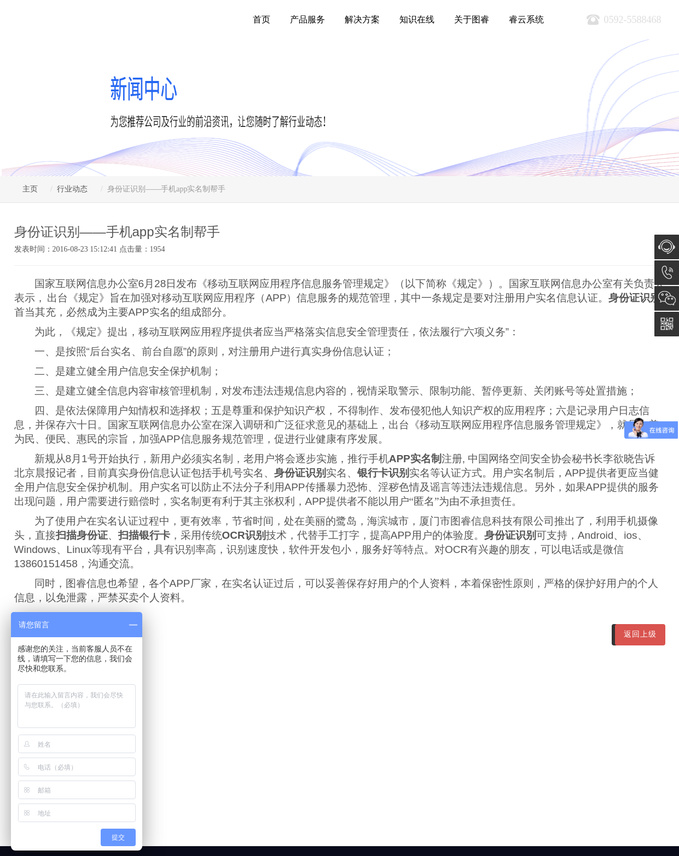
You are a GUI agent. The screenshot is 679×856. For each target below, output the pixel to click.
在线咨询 (666, 247)
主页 (30, 189)
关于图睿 (471, 19)
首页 (261, 19)
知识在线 (416, 19)
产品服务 (307, 19)
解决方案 (362, 19)
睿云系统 (526, 19)
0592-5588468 (666, 272)
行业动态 (72, 189)
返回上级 (640, 634)
